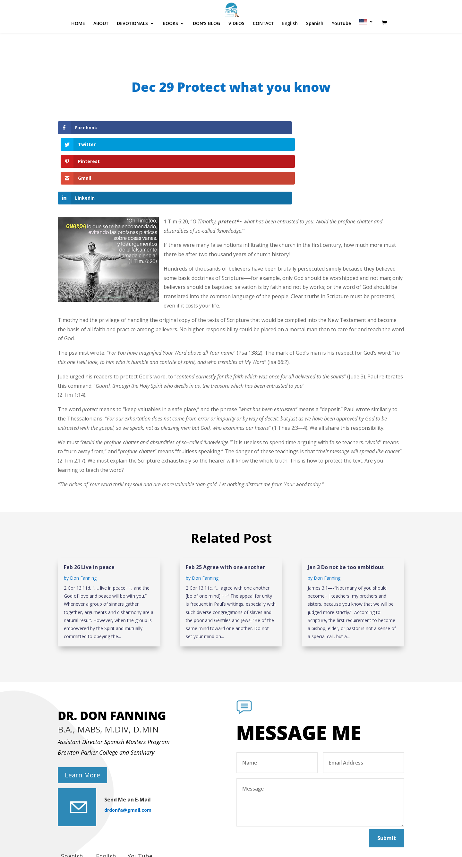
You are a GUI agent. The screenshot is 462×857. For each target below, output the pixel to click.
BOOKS (170, 43)
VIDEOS (236, 43)
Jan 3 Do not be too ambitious (346, 516)
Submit (386, 787)
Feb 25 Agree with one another (225, 516)
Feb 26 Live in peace (89, 516)
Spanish (314, 43)
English (290, 43)
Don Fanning (83, 527)
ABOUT (100, 43)
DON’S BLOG (206, 43)
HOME (78, 43)
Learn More (82, 724)
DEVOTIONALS (132, 43)
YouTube (341, 43)
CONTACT (263, 43)
